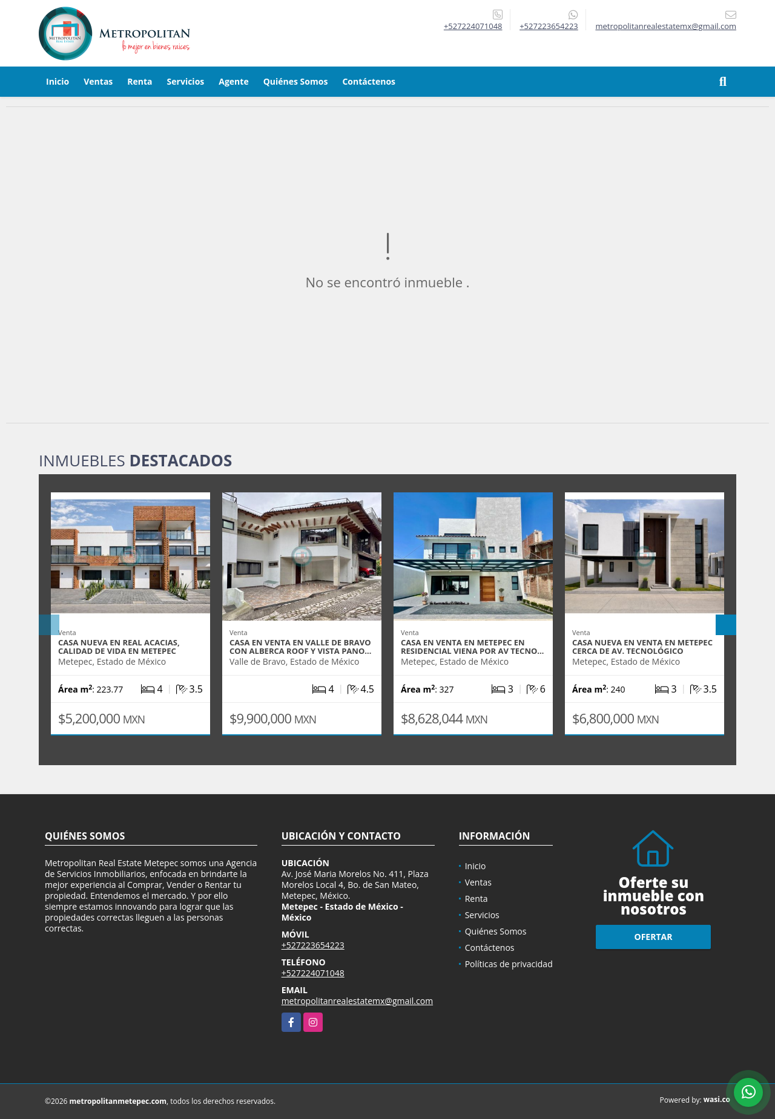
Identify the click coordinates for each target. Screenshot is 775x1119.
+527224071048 (473, 26)
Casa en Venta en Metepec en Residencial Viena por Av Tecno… (472, 646)
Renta (139, 81)
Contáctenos (368, 81)
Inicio (57, 81)
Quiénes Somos (295, 81)
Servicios (186, 81)
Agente (233, 81)
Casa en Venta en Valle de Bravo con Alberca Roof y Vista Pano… (300, 646)
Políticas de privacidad (509, 964)
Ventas (98, 81)
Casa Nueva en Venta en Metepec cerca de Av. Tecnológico (642, 646)
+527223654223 (548, 26)
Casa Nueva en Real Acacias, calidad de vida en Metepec (119, 646)
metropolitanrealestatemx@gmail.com (357, 1000)
